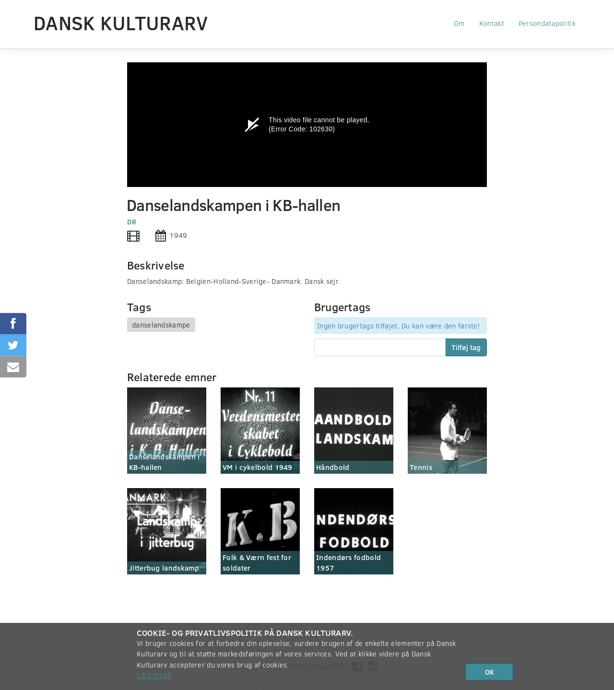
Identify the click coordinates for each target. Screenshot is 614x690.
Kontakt (491, 23)
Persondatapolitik (547, 23)
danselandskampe (161, 324)
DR (132, 221)
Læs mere (154, 675)
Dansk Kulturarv (121, 23)
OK (489, 672)
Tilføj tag (466, 347)
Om (459, 23)
